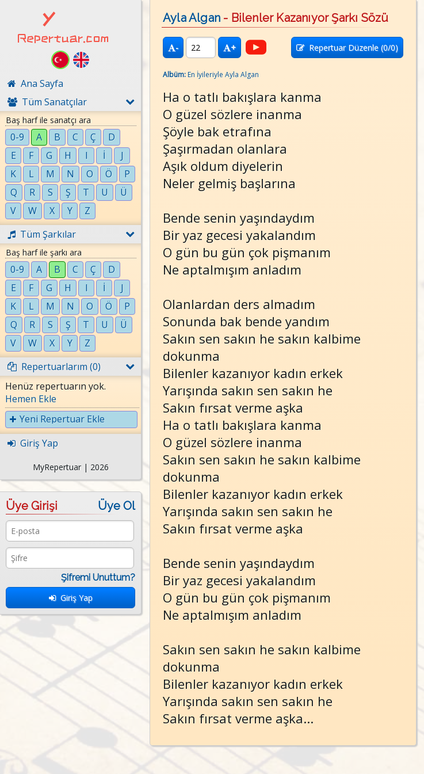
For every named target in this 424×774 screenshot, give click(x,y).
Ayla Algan (191, 18)
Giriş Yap (71, 597)
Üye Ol (116, 506)
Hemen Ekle (30, 398)
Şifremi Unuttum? (98, 577)
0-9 (17, 137)
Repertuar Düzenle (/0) (347, 47)
